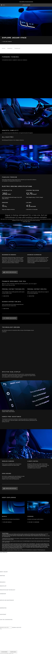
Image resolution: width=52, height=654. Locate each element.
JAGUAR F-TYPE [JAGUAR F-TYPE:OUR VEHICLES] (4, 557)
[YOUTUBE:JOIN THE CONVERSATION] (3, 623)
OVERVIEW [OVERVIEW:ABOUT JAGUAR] (2, 573)
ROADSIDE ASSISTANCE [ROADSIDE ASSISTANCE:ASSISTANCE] (5, 615)
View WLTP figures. (5, 533)
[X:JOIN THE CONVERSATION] (1, 626)
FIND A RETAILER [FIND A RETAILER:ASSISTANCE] (4, 618)
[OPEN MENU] (3, 5)
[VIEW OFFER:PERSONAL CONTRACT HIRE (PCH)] (30, 296)
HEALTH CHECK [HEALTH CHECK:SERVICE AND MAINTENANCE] (3, 604)
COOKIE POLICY (4, 635)
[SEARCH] (1, 629)
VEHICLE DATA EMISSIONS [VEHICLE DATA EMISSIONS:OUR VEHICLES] (6, 567)
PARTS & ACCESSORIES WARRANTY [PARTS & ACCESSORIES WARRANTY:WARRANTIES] (8, 611)
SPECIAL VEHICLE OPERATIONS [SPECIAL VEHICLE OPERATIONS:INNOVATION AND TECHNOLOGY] (7, 592)
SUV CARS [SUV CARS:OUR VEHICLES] (2, 562)
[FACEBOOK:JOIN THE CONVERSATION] (3, 624)
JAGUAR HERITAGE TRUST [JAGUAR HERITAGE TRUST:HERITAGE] (6, 580)
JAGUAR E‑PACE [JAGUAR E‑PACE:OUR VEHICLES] (4, 554)
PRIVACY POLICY (4, 634)
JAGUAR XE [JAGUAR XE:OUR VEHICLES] (2, 558)
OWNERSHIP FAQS (4, 569)
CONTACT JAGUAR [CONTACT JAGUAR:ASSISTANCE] (4, 617)
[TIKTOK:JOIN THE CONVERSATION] (2, 622)
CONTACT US (3, 638)
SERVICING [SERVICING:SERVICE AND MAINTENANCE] (2, 602)
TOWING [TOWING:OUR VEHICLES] (2, 564)
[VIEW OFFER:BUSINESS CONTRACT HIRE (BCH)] (5, 308)
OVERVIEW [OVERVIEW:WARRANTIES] (2, 609)
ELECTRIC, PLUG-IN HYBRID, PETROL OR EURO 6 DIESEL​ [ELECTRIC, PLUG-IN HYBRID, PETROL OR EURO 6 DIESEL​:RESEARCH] (13, 584)
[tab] (26, 410)
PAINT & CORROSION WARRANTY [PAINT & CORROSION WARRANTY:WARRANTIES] (8, 613)
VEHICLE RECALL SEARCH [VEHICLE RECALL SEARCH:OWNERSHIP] (6, 597)
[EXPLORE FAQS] (26, 221)
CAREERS (2, 631)
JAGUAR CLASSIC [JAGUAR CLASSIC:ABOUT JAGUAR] (4, 574)
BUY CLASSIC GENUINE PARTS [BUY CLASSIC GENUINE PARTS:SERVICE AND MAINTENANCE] (7, 606)
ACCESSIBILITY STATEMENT (6, 639)
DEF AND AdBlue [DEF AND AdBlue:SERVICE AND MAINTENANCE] (4, 605)
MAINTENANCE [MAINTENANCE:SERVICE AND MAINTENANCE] (3, 601)
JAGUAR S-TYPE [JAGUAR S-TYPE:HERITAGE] (4, 578)
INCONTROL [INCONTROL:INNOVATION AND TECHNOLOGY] (3, 591)
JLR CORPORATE (4, 636)
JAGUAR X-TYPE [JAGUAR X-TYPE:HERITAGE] (4, 576)
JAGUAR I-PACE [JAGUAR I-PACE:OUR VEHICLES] (3, 556)
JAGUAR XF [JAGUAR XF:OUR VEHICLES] (2, 560)
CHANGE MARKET (4, 630)
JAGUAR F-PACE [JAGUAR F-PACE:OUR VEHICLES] (4, 553)
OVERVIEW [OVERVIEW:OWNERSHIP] (2, 595)
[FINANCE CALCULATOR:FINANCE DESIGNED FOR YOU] (9, 318)
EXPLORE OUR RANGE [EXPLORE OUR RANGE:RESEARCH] (5, 583)
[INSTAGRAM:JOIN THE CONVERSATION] (3, 620)
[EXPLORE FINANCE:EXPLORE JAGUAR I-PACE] (7, 41)
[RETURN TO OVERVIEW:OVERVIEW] (33, 522)
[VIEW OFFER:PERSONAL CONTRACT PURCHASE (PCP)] (5, 296)
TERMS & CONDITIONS (5, 633)
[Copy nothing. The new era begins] (26, 1)
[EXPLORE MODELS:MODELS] (7, 522)
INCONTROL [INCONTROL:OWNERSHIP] (3, 596)
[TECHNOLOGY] (17, 48)
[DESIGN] (3, 48)
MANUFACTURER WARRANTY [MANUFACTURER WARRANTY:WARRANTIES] (7, 610)
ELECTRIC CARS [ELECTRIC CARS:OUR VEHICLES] (4, 565)
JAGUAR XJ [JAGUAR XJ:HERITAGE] (2, 579)
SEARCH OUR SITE (16, 627)
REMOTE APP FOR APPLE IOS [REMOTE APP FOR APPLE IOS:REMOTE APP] (7, 587)
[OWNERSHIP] (9, 48)
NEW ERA (2, 570)
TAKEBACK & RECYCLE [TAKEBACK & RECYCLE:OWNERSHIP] (5, 598)
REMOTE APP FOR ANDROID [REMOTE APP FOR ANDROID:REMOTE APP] (6, 588)
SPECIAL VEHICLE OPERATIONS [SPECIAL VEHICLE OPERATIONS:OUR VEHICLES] (7, 566)
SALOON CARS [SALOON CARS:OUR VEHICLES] (3, 561)
